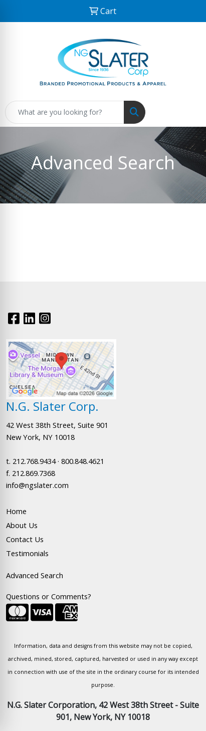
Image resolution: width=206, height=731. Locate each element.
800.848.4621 (82, 461)
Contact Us (25, 539)
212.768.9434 (34, 461)
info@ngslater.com (37, 485)
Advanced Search (34, 575)
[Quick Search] (64, 112)
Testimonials (27, 553)
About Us (22, 525)
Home (16, 511)
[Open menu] (186, 112)
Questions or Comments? (48, 596)
